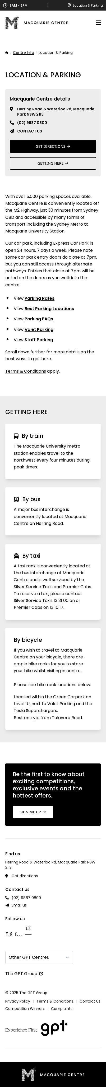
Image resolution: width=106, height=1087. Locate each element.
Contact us (29, 131)
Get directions (25, 876)
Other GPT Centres (29, 957)
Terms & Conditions (25, 371)
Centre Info (23, 52)
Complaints (61, 1008)
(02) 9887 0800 (32, 122)
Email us (19, 905)
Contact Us (90, 1001)
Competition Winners (25, 1008)
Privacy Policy (17, 1001)
